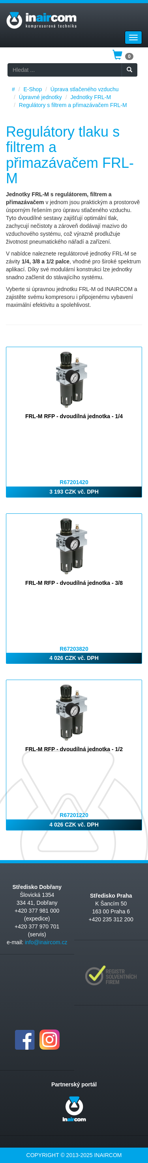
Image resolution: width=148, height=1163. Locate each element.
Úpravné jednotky (40, 97)
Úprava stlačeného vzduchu (85, 89)
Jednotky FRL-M (90, 97)
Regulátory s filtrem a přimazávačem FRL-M (73, 105)
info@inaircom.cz (46, 942)
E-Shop (32, 89)
